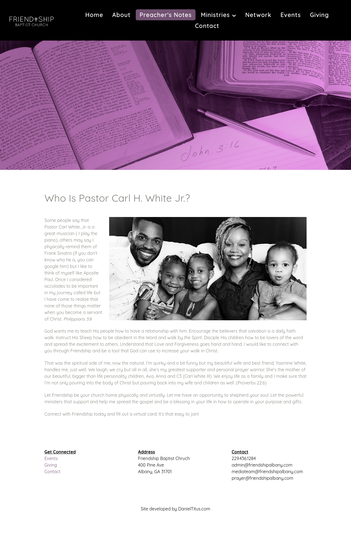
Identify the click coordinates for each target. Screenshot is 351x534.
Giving (50, 465)
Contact (52, 471)
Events (51, 458)
